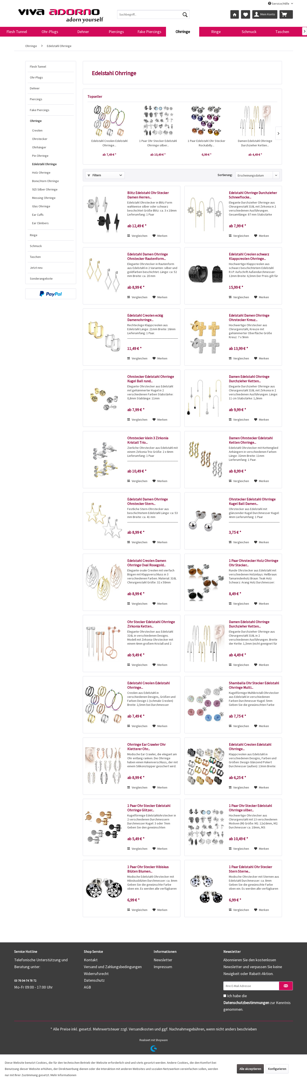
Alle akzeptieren (250, 1069)
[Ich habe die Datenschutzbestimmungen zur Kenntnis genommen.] (224, 995)
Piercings (36, 99)
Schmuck (36, 246)
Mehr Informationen (63, 1075)
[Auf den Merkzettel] (160, 235)
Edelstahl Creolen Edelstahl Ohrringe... (109, 143)
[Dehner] (83, 32)
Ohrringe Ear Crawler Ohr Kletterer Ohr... (146, 746)
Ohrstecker (39, 139)
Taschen (35, 257)
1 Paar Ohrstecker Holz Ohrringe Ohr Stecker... (253, 562)
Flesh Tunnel (38, 67)
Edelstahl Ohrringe (44, 164)
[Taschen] (282, 32)
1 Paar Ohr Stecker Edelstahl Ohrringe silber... (158, 143)
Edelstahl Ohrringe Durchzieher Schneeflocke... (253, 194)
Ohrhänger (39, 147)
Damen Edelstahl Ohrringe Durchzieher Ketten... (255, 143)
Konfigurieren (277, 1069)
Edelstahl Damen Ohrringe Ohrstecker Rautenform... (147, 256)
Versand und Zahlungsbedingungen (113, 966)
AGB (87, 987)
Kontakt (91, 959)
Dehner (35, 88)
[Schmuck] (249, 32)
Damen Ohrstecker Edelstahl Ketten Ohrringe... (251, 440)
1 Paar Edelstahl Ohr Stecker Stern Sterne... (250, 869)
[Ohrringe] (182, 32)
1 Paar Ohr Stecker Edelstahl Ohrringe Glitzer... (148, 807)
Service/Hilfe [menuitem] (279, 4)
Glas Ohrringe (41, 206)
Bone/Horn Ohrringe (45, 181)
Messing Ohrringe (44, 198)
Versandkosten (141, 1029)
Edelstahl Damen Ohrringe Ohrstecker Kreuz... (249, 317)
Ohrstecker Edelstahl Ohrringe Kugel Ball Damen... (252, 501)
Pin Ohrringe (40, 156)
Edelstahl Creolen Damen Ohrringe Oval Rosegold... (146, 562)
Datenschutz (94, 980)
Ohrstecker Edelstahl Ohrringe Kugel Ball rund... (150, 378)
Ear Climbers (40, 223)
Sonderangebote (41, 279)
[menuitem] (153, 14)
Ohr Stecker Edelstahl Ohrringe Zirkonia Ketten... (151, 624)
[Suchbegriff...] (153, 14)
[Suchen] (185, 14)
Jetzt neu (36, 268)
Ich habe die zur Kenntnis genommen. (257, 1002)
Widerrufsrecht (96, 973)
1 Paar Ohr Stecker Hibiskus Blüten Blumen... (148, 869)
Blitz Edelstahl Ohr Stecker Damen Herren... (148, 194)
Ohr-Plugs (36, 77)
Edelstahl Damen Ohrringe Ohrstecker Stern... (147, 501)
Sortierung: (225, 175)
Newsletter (163, 959)
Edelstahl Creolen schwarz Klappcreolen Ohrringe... (249, 256)
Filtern (94, 175)
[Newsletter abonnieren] (286, 985)
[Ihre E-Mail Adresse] (251, 985)
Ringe (33, 235)
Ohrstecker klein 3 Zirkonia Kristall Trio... (147, 440)
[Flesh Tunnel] (16, 32)
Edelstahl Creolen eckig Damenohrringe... (145, 317)
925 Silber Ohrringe (45, 189)
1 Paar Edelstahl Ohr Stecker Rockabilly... (206, 143)
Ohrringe (36, 121)
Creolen (37, 130)
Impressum (163, 966)
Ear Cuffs (38, 215)
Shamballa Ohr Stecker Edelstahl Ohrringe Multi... (254, 685)
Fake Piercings (39, 110)
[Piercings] (116, 32)
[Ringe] (215, 32)
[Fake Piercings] (149, 32)
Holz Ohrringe (41, 173)
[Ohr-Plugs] (49, 32)
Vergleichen (137, 236)
